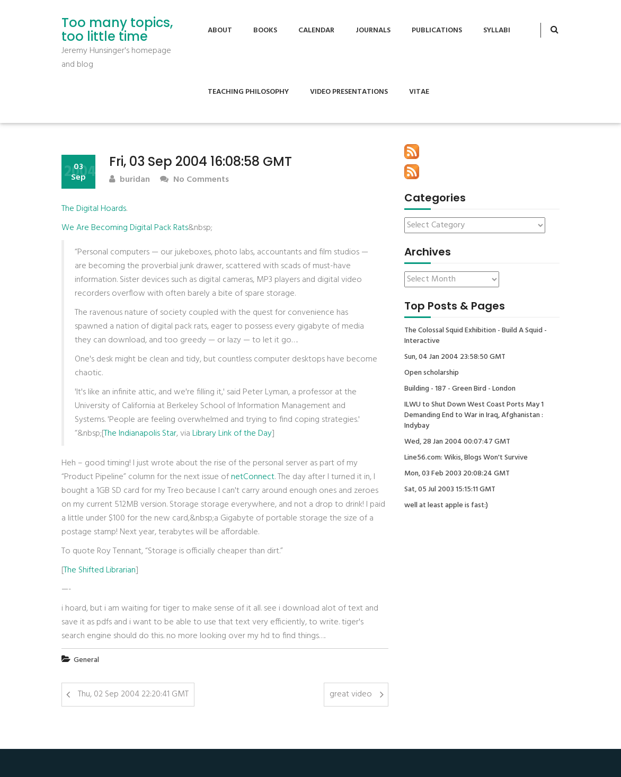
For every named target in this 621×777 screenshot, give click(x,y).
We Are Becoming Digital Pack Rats (124, 228)
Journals (373, 30)
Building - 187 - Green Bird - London (460, 389)
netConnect (252, 477)
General (86, 660)
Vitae (419, 92)
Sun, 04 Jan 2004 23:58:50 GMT (454, 357)
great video (351, 694)
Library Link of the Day (232, 433)
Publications (437, 30)
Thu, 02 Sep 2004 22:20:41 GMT (133, 694)
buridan (129, 180)
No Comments (194, 180)
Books (265, 30)
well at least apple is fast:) (446, 505)
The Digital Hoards (93, 209)
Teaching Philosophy (248, 92)
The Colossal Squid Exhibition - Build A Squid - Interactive (475, 336)
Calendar (316, 30)
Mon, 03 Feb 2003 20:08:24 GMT (457, 474)
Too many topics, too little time (117, 30)
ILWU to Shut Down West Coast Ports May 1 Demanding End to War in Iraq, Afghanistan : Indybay (474, 415)
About (220, 30)
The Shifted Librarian (100, 570)
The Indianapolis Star (140, 433)
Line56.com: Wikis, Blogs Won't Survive (466, 458)
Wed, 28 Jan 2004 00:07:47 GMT (457, 442)
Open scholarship (431, 373)
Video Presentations (349, 92)
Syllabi (496, 30)
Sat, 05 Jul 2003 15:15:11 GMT (449, 489)
